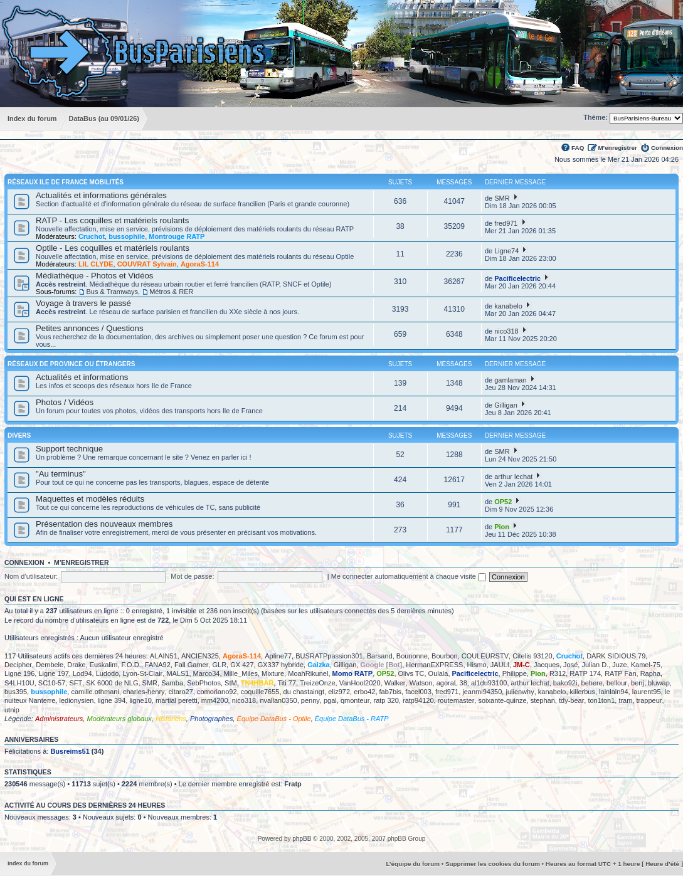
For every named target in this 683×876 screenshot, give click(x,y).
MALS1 (177, 673)
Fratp (293, 784)
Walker (395, 683)
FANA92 (158, 664)
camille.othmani (95, 691)
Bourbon (445, 656)
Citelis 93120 (532, 656)
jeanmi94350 (482, 691)
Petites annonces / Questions (90, 328)
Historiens (171, 718)
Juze (619, 664)
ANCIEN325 (200, 656)
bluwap (659, 683)
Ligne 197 (53, 673)
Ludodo (107, 673)
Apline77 (278, 656)
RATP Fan (620, 673)
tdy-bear (571, 700)
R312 (557, 673)
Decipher (18, 664)
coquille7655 (260, 691)
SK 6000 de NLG (112, 683)
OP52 (503, 501)
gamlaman (510, 380)
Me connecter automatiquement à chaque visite (408, 576)
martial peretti (177, 700)
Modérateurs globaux (119, 718)
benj (637, 683)
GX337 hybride (281, 664)
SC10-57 (51, 683)
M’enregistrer (617, 147)
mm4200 (214, 700)
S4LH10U (19, 683)
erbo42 (364, 691)
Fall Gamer (191, 664)
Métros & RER (171, 291)
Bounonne (412, 656)
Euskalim (104, 664)
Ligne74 (506, 251)
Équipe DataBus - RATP (352, 718)
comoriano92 (217, 691)
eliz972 (339, 691)
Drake (76, 664)
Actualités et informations (82, 377)
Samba (172, 683)
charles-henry (144, 691)
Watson (421, 683)
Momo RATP (352, 673)
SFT (75, 683)
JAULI (499, 664)
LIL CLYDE (96, 264)
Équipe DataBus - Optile (274, 718)
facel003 (418, 691)
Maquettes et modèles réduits (90, 499)
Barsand (380, 656)
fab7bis (390, 691)
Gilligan (505, 405)
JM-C (521, 664)
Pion (501, 526)
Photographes (211, 718)
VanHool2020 (360, 683)
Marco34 (206, 673)
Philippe (514, 673)
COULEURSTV (485, 656)
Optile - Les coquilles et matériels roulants (112, 248)
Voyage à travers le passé (83, 303)
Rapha (650, 673)
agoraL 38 (452, 683)
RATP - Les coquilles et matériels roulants (112, 220)
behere (592, 683)
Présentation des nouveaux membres (104, 524)
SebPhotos (204, 683)
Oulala (438, 673)
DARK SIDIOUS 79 (615, 656)
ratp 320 (385, 700)
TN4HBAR (257, 683)
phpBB (301, 838)
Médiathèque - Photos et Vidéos (94, 275)
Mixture (273, 673)
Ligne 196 (19, 673)
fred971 (505, 223)
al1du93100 (489, 683)
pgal (330, 700)
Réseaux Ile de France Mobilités (66, 182)
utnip (11, 710)
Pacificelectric (517, 278)
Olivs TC (411, 673)
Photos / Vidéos (64, 402)
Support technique (69, 448)
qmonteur (355, 700)
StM (231, 683)
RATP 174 (585, 673)
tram (625, 700)
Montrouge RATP (176, 236)
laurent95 (646, 691)
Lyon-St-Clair (142, 673)
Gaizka (318, 664)
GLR (219, 664)
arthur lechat (513, 476)
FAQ (577, 147)
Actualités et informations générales (101, 195)
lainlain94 (613, 691)
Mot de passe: (192, 576)
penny (310, 700)
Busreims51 (69, 751)
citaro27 (181, 691)
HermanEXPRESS (434, 664)
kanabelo (508, 306)
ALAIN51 (163, 656)
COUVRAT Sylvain (147, 264)
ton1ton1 (601, 700)
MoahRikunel (308, 673)
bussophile (127, 236)
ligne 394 (112, 700)
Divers (19, 435)
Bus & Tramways (112, 291)
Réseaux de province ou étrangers (71, 364)
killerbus (582, 691)
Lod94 (82, 673)
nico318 (506, 331)
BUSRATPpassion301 (329, 656)
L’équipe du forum (413, 863)
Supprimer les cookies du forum (492, 863)
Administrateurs (59, 718)
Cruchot (91, 236)
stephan (543, 700)
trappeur (649, 700)
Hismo (477, 664)
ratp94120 (418, 700)
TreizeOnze (317, 683)
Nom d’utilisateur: (31, 576)
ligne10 (140, 700)
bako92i (565, 683)
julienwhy (520, 691)
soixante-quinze (502, 700)
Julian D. (594, 664)
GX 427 (241, 664)
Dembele (49, 664)
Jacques (546, 664)
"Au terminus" (61, 473)
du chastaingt (303, 691)
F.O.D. (131, 664)
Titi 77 (286, 683)
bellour (616, 683)
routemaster (456, 700)
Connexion (667, 147)
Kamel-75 (645, 664)
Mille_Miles (241, 673)
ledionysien (76, 700)
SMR (501, 198)
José (570, 664)
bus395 (15, 691)
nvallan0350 (278, 700)
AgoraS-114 (200, 264)
